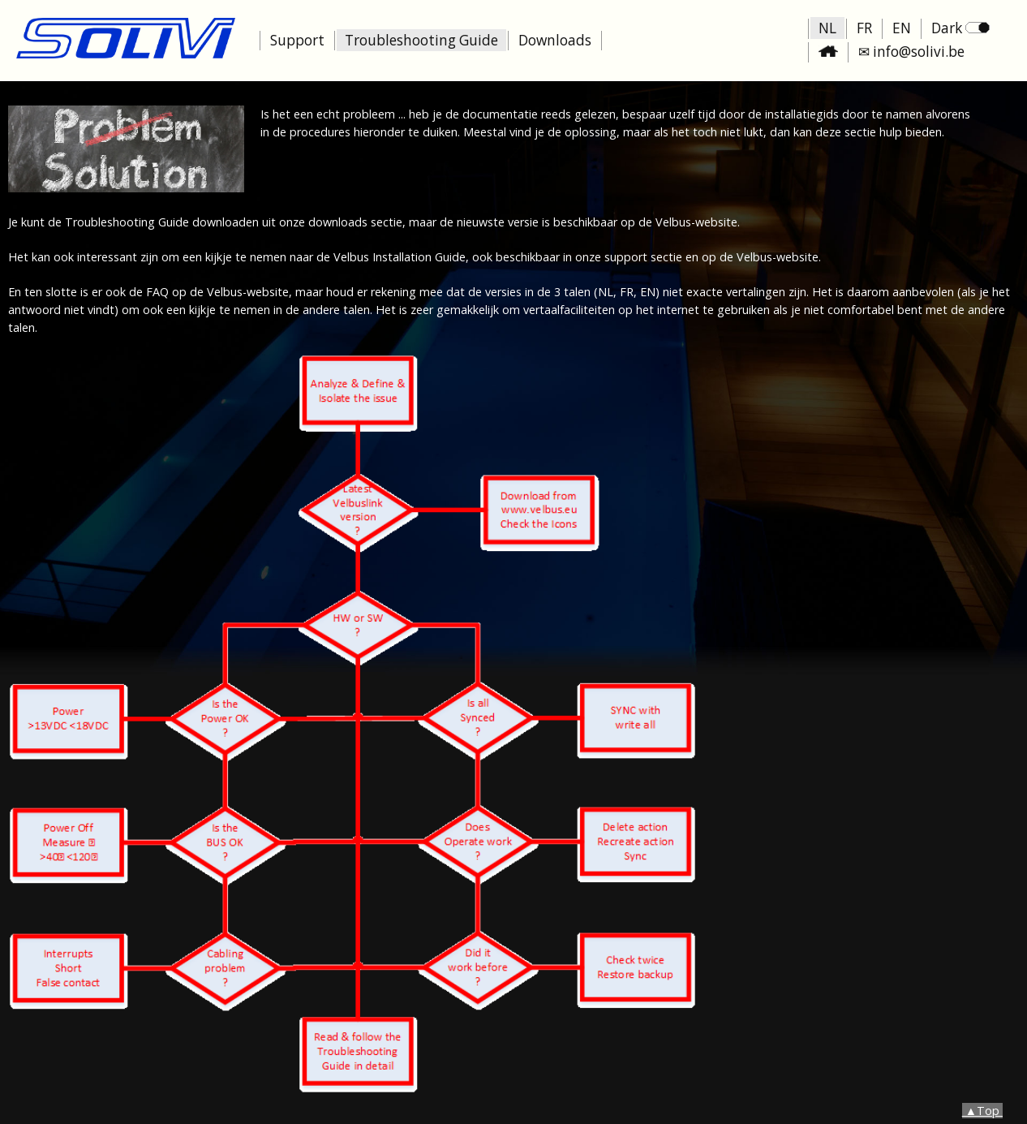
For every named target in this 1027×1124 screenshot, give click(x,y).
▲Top (982, 1110)
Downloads (554, 40)
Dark (960, 28)
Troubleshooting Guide (421, 40)
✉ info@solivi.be (911, 51)
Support (297, 40)
